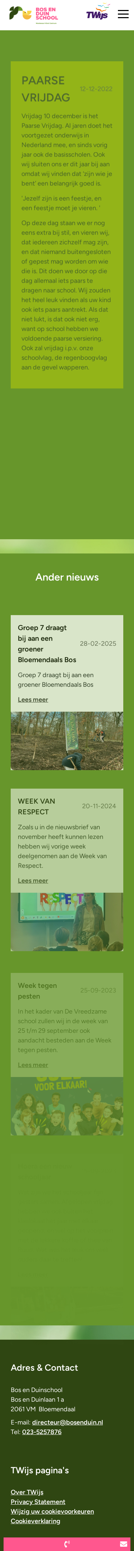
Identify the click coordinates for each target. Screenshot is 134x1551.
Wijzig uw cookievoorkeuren (52, 1511)
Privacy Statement (38, 1502)
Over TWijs (27, 1492)
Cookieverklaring (35, 1521)
